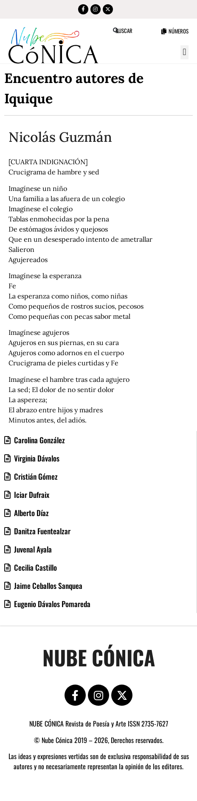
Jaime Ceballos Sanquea (47, 585)
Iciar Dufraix (30, 494)
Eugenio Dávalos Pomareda (51, 603)
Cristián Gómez (35, 476)
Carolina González (38, 439)
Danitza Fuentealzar (41, 530)
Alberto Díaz (30, 512)
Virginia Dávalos (35, 458)
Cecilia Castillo (34, 567)
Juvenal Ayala (32, 549)
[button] (184, 52)
